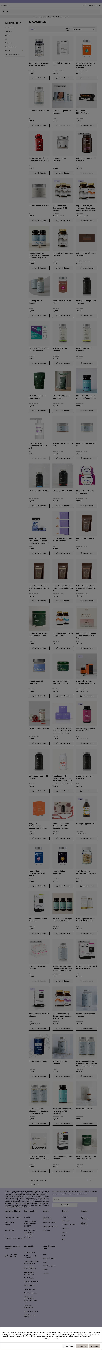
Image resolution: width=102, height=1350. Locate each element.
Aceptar (94, 1346)
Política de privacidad (51, 1338)
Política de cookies (84, 1334)
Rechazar (82, 1346)
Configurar (68, 1346)
